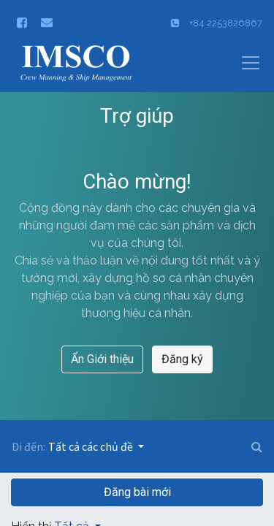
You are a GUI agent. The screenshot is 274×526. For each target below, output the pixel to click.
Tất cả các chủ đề (91, 446)
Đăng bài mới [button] (137, 492)
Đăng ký (182, 359)
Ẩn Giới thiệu (102, 359)
